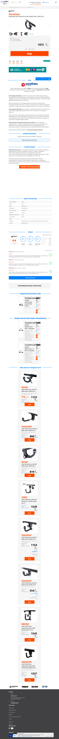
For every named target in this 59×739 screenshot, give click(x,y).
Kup (29, 53)
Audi (22, 7)
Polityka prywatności (12, 710)
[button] (9, 26)
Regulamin (10, 714)
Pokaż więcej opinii (30, 277)
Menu (5, 3)
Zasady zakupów (12, 712)
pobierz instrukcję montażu (43, 79)
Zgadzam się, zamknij (49, 736)
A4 (24, 7)
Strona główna (11, 7)
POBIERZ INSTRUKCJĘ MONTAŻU (30, 167)
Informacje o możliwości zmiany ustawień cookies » (25, 736)
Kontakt (10, 719)
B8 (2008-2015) (30, 7)
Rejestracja (11, 721)
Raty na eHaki (11, 707)
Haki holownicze (17, 7)
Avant (26, 7)
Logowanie (11, 723)
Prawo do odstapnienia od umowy (15, 716)
